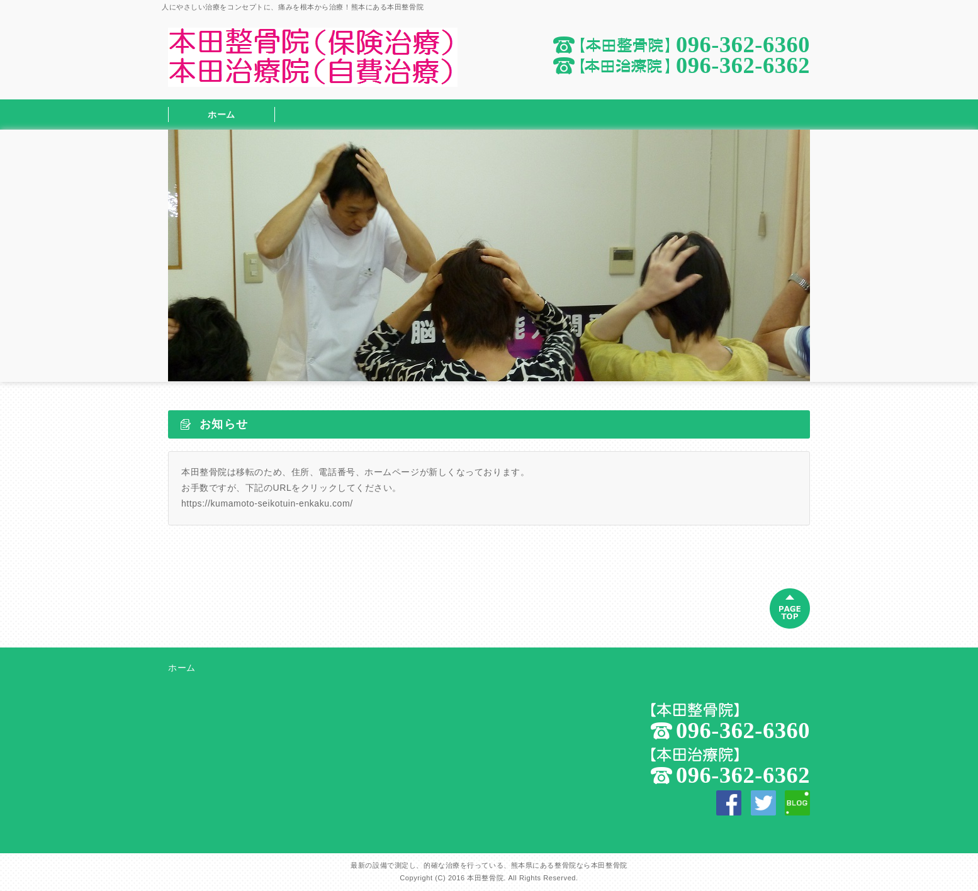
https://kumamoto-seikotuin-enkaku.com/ (267, 503)
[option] (489, 255)
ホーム (221, 114)
